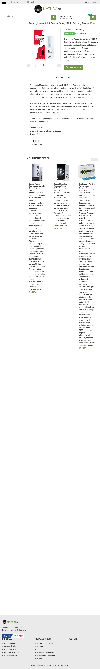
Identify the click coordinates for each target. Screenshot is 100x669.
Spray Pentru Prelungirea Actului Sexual (37, 186)
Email (30, 2)
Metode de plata (10, 646)
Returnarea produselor (46, 655)
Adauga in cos (76, 67)
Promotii (40, 646)
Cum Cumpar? (10, 643)
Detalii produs (62, 77)
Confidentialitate (10, 655)
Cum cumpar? (83, 2)
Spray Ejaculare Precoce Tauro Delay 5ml (60, 186)
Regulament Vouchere (46, 643)
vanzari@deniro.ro (18, 630)
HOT (38, 134)
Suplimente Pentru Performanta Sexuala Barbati (87, 186)
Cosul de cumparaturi (45, 652)
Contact (94, 2)
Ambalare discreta (11, 652)
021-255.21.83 (18, 2)
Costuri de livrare (11, 649)
